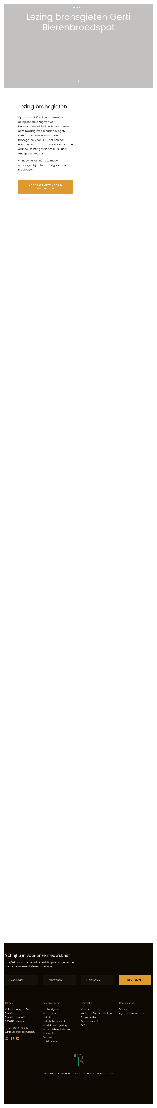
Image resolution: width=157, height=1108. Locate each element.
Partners (47, 1037)
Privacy (123, 1009)
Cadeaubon (50, 1033)
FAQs (84, 1025)
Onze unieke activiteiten (56, 1029)
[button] (78, 81)
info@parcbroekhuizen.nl (21, 1031)
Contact (86, 1009)
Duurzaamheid (89, 1021)
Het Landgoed (51, 1009)
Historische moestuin (54, 1021)
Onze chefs (49, 1013)
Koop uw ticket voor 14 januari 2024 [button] (46, 187)
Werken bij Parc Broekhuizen (96, 1013)
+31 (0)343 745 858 (17, 1027)
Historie (47, 1017)
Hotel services (50, 1041)
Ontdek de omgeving (55, 1025)
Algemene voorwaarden (132, 1013)
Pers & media (88, 1017)
